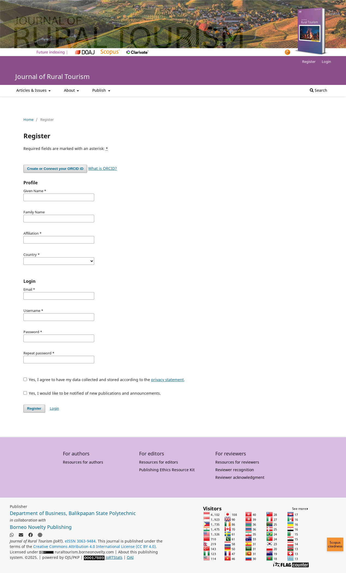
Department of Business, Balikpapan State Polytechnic (73, 513)
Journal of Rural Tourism (52, 76)
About (70, 90)
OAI (130, 557)
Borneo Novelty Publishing (41, 527)
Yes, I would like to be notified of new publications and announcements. (92, 393)
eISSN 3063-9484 (80, 541)
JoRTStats (114, 557)
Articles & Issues (32, 90)
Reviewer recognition (234, 469)
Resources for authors (83, 462)
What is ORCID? (102, 168)
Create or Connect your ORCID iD (55, 169)
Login (326, 61)
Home (28, 119)
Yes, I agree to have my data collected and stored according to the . (104, 379)
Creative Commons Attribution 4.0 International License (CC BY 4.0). (95, 546)
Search (318, 90)
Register (309, 61)
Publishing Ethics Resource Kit (167, 469)
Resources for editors (158, 462)
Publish (99, 90)
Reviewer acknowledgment (239, 477)
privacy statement (167, 379)
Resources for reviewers (237, 462)
